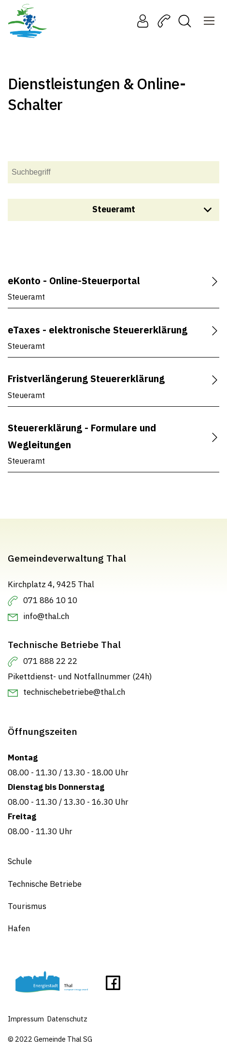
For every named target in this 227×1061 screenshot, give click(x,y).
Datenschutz (67, 1018)
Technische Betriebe (45, 884)
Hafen (19, 928)
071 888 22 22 (50, 661)
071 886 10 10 (50, 600)
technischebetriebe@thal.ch (74, 692)
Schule (20, 861)
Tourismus (27, 906)
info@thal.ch (46, 616)
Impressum (26, 1018)
